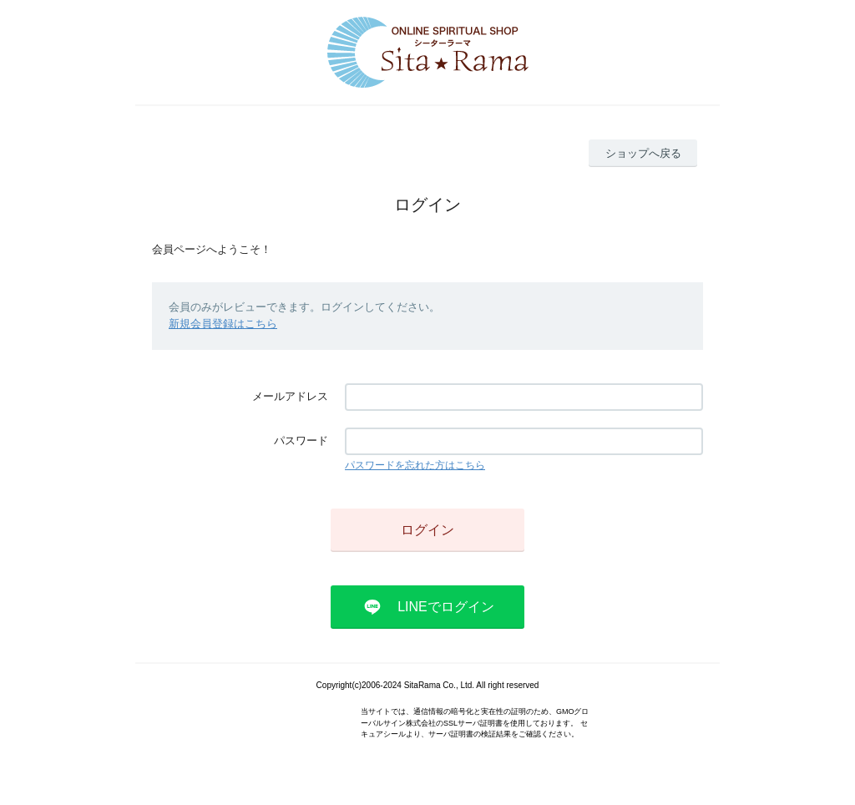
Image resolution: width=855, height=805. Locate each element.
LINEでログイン (445, 607)
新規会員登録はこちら (223, 323)
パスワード (301, 440)
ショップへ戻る (643, 153)
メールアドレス (290, 396)
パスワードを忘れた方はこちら (415, 465)
